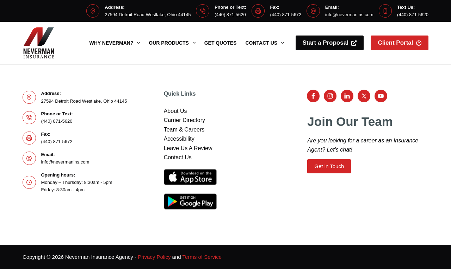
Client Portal (399, 42)
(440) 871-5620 (230, 14)
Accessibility (179, 139)
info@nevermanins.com (349, 14)
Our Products (173, 43)
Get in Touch (329, 166)
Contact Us (266, 43)
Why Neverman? (116, 43)
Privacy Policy (154, 257)
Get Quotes (220, 43)
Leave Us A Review (188, 148)
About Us (175, 111)
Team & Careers (184, 130)
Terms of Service (202, 257)
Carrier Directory (184, 120)
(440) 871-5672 (285, 14)
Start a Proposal (330, 42)
